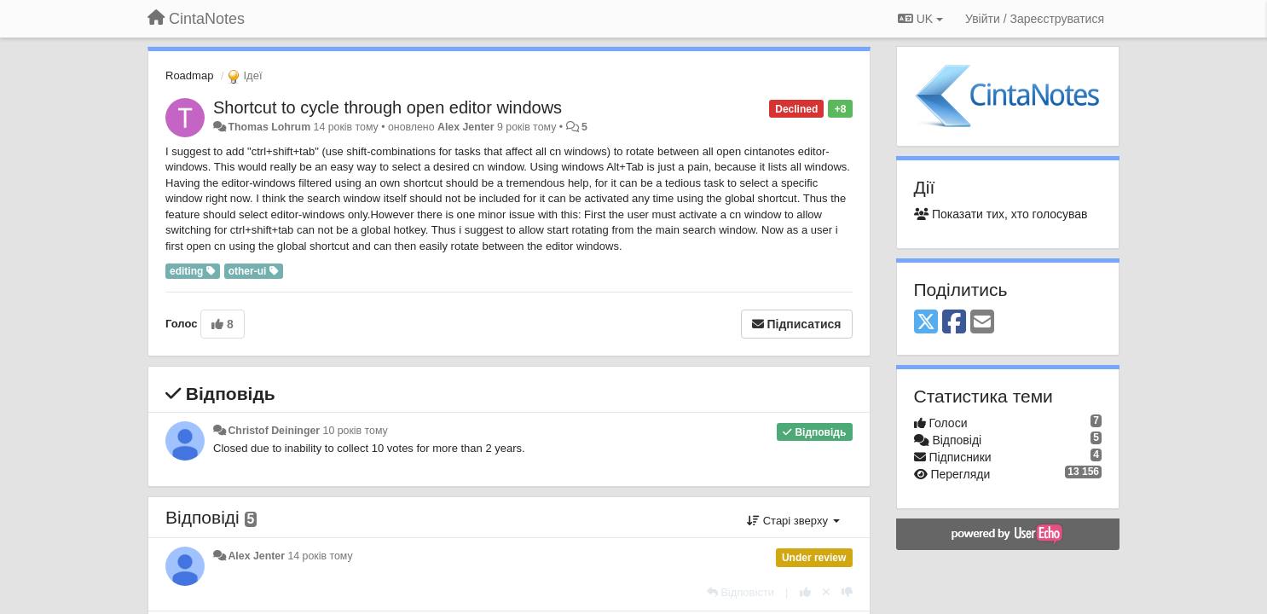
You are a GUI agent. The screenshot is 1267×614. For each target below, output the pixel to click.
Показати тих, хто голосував (1001, 214)
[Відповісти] (741, 592)
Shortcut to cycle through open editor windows (387, 107)
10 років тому (355, 431)
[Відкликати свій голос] (826, 592)
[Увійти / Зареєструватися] (1034, 18)
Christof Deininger (274, 431)
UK (920, 19)
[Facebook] (954, 323)
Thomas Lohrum (269, 127)
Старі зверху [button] (793, 520)
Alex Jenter (466, 127)
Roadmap (189, 75)
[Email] (982, 323)
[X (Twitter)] (926, 323)
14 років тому (319, 556)
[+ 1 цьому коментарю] (805, 592)
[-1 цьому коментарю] (847, 592)
